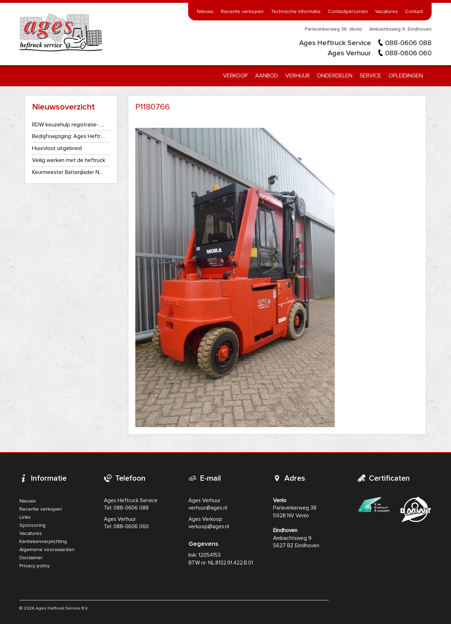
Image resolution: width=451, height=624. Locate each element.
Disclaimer (31, 557)
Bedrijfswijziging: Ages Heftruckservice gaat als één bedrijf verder (69, 136)
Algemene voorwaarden (46, 549)
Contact (414, 11)
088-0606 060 (408, 53)
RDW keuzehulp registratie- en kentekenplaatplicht (69, 124)
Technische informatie (296, 11)
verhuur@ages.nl (208, 508)
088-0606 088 (408, 42)
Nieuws (205, 11)
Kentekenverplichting (43, 541)
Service (370, 76)
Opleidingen (406, 76)
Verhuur (297, 76)
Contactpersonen (348, 11)
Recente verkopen (242, 11)
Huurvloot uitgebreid (57, 148)
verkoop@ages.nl (209, 526)
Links (25, 517)
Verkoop (235, 76)
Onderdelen (334, 76)
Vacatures (386, 11)
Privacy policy (34, 565)
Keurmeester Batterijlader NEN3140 (69, 172)
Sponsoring (32, 525)
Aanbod (266, 76)
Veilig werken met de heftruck (68, 160)
